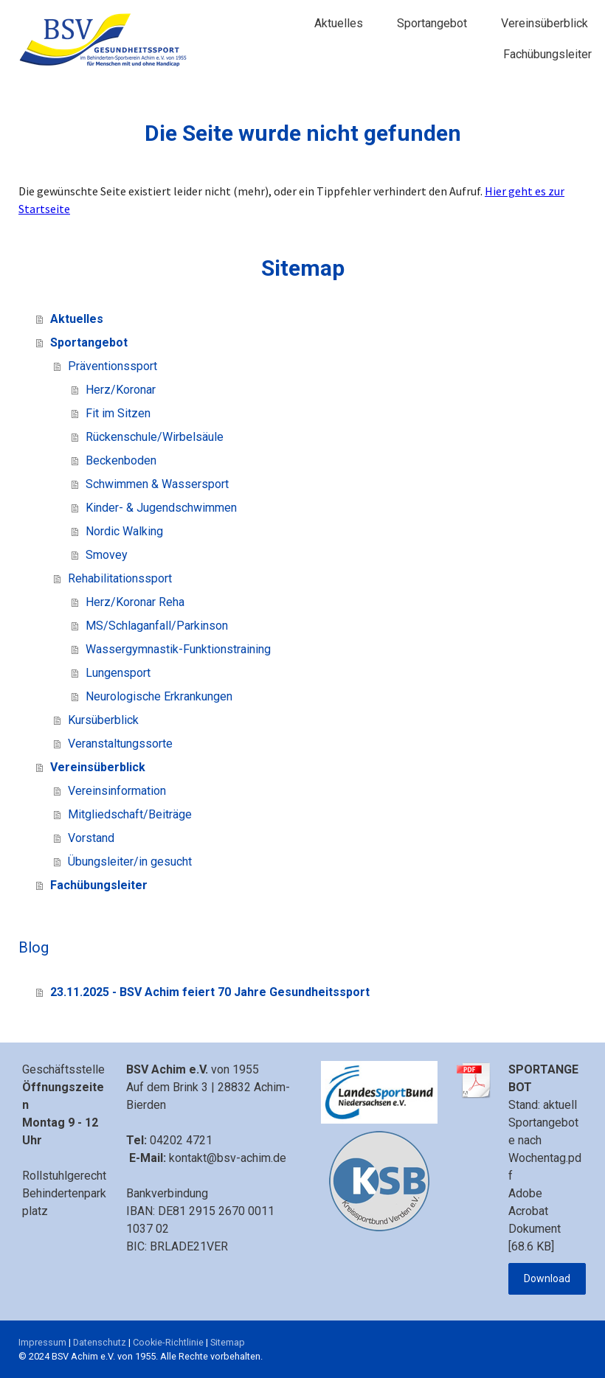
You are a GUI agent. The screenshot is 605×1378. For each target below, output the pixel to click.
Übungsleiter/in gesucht (130, 862)
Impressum (42, 1342)
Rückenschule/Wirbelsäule (155, 437)
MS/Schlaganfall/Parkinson (157, 626)
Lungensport (118, 673)
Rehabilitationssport (120, 578)
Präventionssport (112, 366)
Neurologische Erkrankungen (159, 696)
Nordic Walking (124, 531)
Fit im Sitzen (118, 413)
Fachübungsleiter (547, 54)
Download (547, 1278)
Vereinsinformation (117, 791)
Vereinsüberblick (544, 23)
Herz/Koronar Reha (135, 602)
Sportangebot (432, 23)
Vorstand (91, 838)
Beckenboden (121, 460)
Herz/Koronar (121, 390)
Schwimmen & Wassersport (157, 484)
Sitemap (227, 1342)
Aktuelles (338, 23)
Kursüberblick (103, 720)
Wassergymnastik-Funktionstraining (178, 649)
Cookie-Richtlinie (168, 1342)
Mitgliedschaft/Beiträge (130, 814)
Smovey (107, 555)
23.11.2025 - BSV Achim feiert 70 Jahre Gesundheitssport (210, 992)
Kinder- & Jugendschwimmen (161, 508)
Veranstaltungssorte (120, 744)
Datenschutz (99, 1342)
